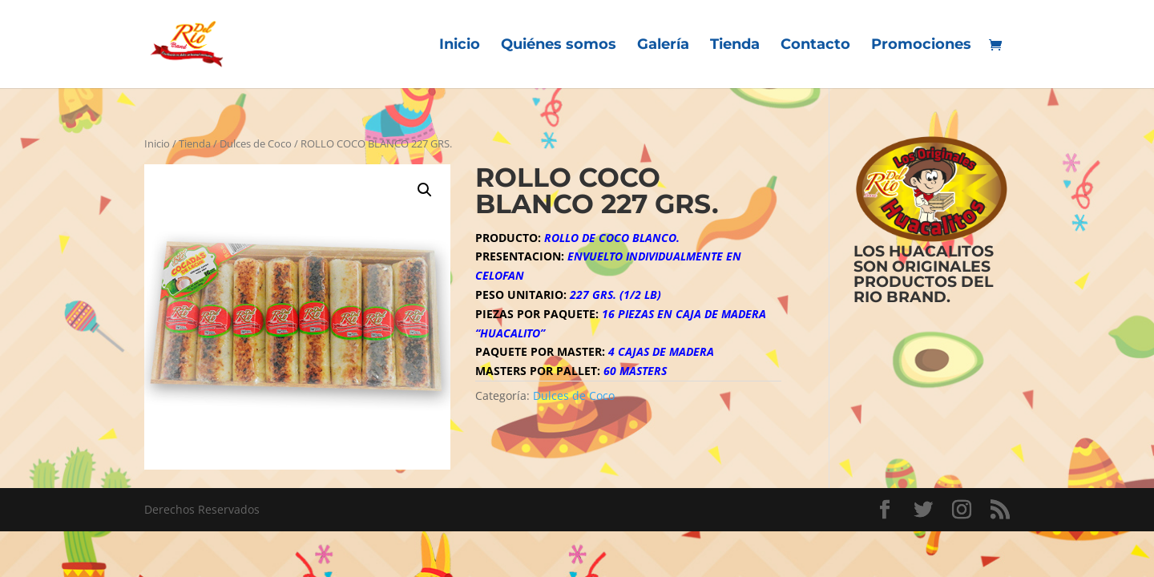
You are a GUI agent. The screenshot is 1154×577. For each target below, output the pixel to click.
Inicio (459, 45)
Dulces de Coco (256, 143)
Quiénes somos (558, 45)
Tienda (735, 45)
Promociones (921, 45)
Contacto (815, 45)
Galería (663, 45)
